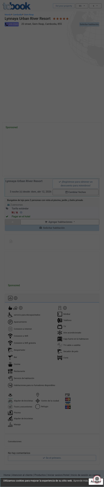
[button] (97, 479)
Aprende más (80, 480)
